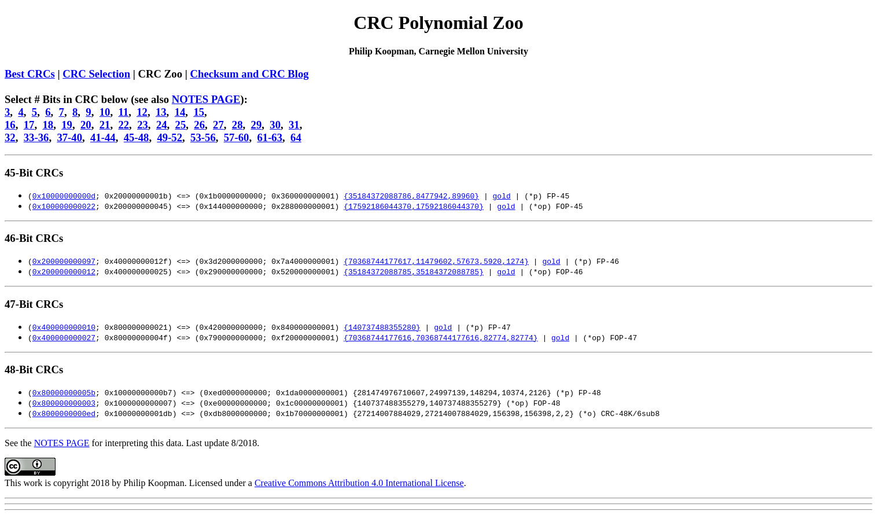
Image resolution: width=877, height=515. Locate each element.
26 (199, 125)
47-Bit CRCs (34, 304)
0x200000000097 (63, 261)
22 (123, 125)
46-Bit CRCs (34, 238)
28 (237, 125)
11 (123, 112)
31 (294, 125)
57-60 (236, 137)
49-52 (169, 137)
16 (10, 125)
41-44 (103, 137)
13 (161, 112)
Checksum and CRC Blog (249, 74)
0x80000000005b (63, 392)
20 (85, 125)
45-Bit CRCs (34, 173)
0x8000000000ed (63, 413)
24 (161, 125)
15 (198, 112)
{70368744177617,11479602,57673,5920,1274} (436, 261)
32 (10, 137)
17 (29, 125)
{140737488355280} (382, 327)
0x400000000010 (63, 327)
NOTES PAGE (206, 99)
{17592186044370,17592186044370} (414, 206)
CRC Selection (96, 74)
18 (47, 125)
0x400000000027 (63, 337)
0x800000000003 (63, 403)
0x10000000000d (63, 195)
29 (256, 125)
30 (275, 125)
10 (105, 112)
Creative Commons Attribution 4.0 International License (359, 483)
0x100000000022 (63, 206)
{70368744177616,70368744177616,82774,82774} (440, 337)
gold (501, 195)
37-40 (69, 137)
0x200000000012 (63, 271)
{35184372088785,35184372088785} (414, 271)
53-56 (203, 137)
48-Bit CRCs (34, 369)
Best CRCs (30, 74)
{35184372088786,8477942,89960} (411, 195)
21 (105, 125)
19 (66, 125)
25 (180, 125)
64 (295, 137)
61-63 (269, 137)
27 (218, 125)
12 (142, 112)
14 (180, 112)
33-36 (36, 137)
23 (142, 125)
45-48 (136, 137)
